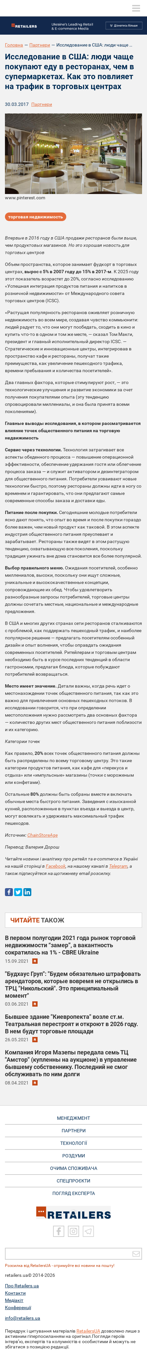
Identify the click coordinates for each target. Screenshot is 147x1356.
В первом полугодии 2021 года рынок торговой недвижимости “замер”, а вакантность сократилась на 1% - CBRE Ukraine (70, 945)
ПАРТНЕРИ (74, 1130)
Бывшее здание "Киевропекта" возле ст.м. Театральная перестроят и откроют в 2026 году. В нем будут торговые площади (71, 1024)
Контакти (15, 1293)
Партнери (39, 45)
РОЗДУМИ (73, 1155)
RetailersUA (88, 1331)
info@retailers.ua (22, 1318)
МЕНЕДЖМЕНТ (73, 1118)
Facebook (56, 866)
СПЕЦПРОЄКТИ (73, 1180)
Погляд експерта (73, 1193)
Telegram (118, 866)
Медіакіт (14, 1300)
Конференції (18, 1307)
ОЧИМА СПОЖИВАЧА (73, 1168)
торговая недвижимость (35, 216)
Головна (14, 45)
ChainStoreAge (42, 835)
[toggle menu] (136, 8)
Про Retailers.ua (22, 1285)
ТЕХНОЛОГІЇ (73, 1143)
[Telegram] (88, 1231)
